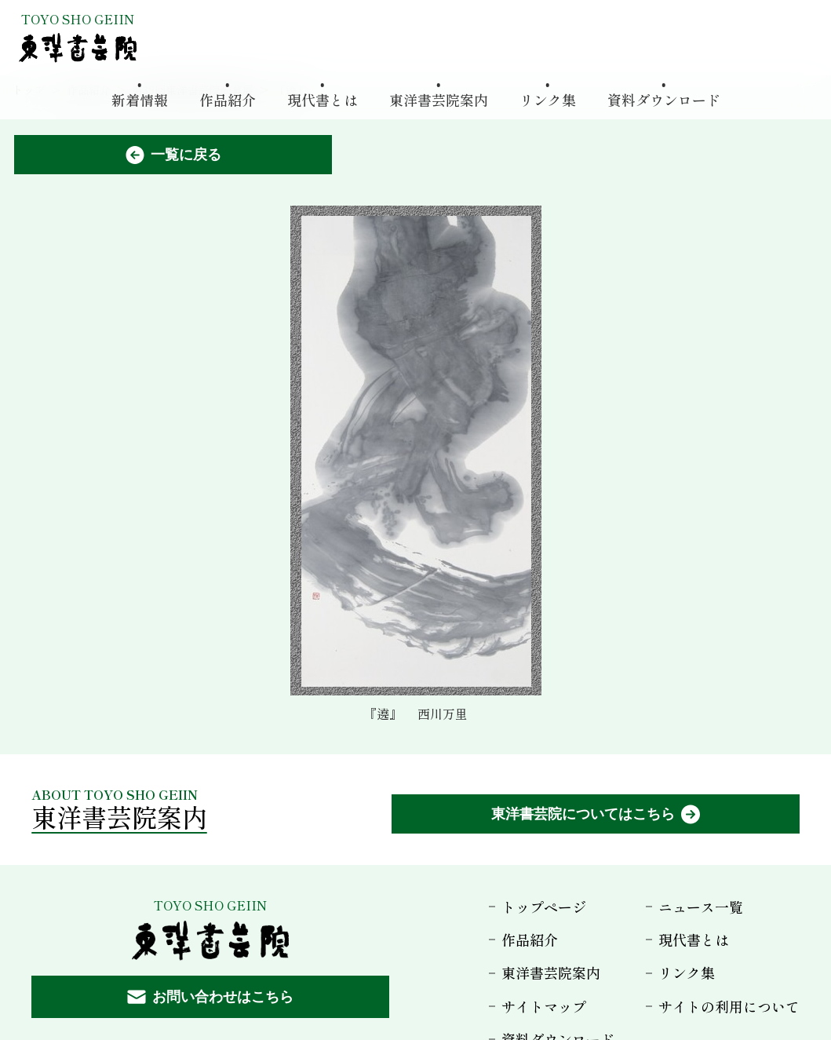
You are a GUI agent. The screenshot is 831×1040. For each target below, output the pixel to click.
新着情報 (139, 98)
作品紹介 (227, 98)
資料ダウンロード (663, 98)
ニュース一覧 (700, 906)
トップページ (543, 906)
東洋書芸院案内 (438, 98)
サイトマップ (543, 1006)
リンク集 (547, 98)
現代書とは (322, 98)
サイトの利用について (729, 1006)
